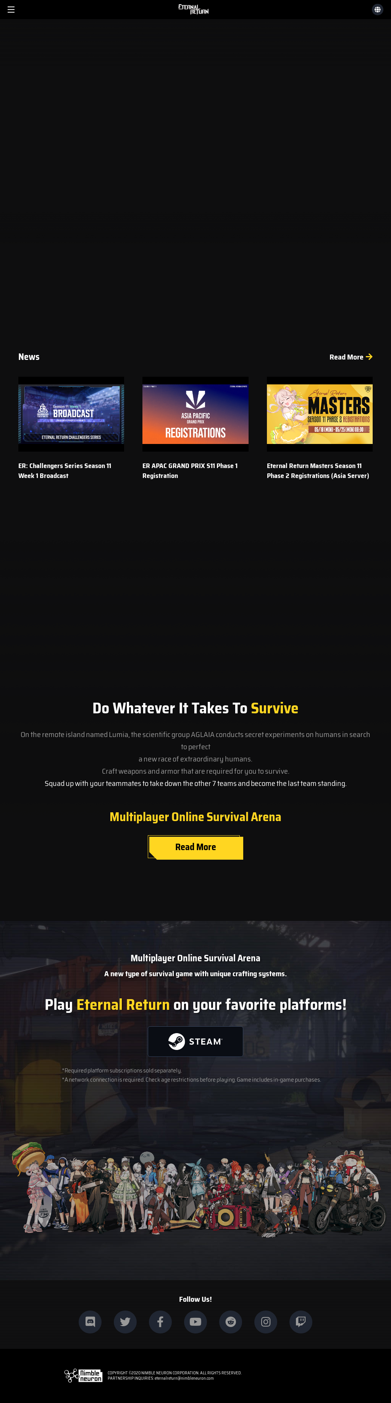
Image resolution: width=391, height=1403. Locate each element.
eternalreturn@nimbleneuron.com (184, 1378)
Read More (347, 357)
